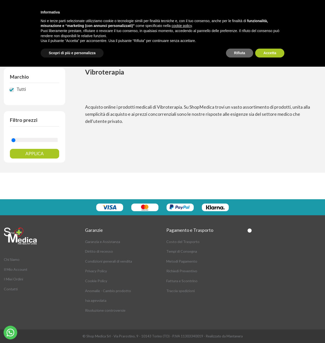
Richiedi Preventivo (181, 271)
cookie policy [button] (182, 26)
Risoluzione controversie (105, 310)
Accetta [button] (269, 53)
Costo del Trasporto (183, 241)
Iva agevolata (95, 300)
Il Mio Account (15, 269)
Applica (34, 153)
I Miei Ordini (13, 279)
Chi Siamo (12, 259)
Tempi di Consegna (181, 251)
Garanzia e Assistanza (102, 241)
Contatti (11, 289)
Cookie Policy (96, 281)
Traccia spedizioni (180, 291)
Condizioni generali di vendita (108, 261)
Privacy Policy (96, 271)
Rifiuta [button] (239, 53)
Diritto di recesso (99, 251)
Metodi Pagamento (181, 261)
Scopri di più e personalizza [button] (72, 53)
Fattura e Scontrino (182, 281)
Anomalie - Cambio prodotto (108, 291)
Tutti (21, 89)
